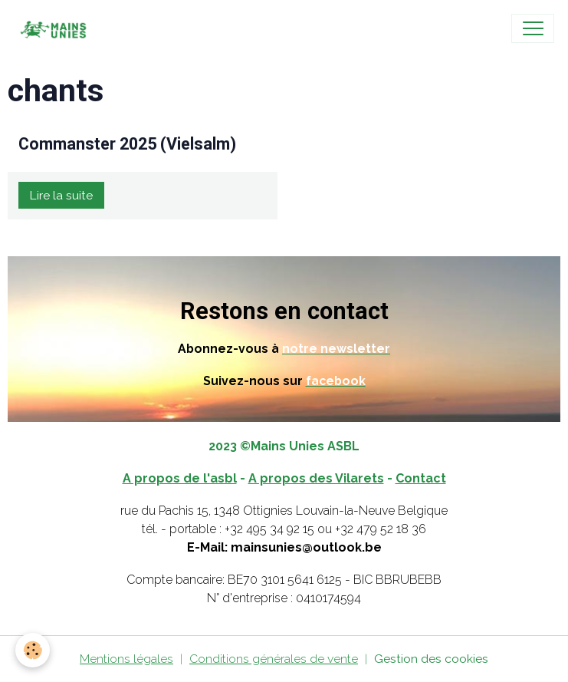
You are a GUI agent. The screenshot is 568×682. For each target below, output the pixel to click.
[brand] (55, 28)
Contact (421, 478)
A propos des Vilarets (316, 478)
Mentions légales (126, 658)
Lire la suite (61, 195)
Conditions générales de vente (273, 658)
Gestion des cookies (431, 658)
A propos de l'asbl (180, 478)
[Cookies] (32, 650)
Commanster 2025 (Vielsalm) (127, 143)
